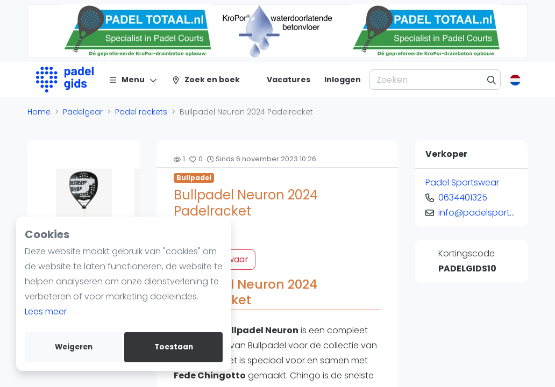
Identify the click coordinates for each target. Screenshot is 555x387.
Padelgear (83, 111)
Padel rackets (141, 111)
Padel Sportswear (462, 182)
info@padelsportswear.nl (491, 212)
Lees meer (46, 311)
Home (39, 111)
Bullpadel (193, 177)
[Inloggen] (342, 79)
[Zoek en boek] (205, 79)
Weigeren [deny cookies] (73, 347)
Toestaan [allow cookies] (173, 347)
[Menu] (133, 79)
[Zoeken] (492, 79)
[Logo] (64, 79)
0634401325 (462, 197)
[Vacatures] (282, 79)
